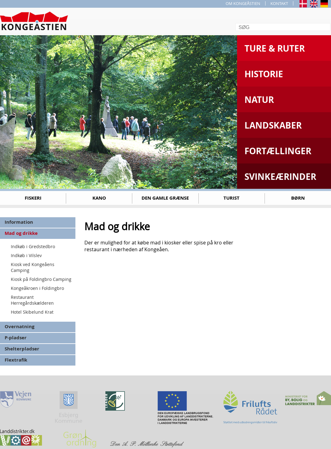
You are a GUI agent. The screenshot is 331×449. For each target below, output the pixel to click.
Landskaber (273, 125)
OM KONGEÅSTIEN (243, 3)
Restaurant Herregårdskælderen (32, 300)
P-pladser (16, 337)
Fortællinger (277, 151)
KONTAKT (279, 3)
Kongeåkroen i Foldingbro (37, 288)
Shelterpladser (22, 348)
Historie (263, 74)
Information (19, 222)
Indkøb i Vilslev (26, 255)
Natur (259, 100)
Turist (231, 198)
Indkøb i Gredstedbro (33, 246)
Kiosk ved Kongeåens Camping (32, 267)
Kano (99, 198)
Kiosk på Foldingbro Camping (41, 279)
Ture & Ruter (274, 48)
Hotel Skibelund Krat (32, 312)
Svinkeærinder (280, 177)
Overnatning (19, 326)
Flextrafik (16, 360)
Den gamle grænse (165, 198)
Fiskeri (33, 198)
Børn (298, 198)
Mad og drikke (21, 233)
